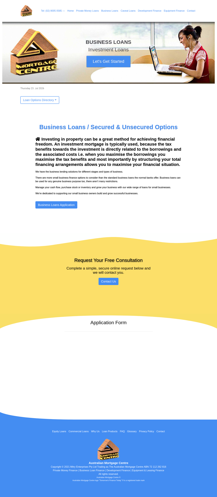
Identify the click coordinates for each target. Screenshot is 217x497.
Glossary (132, 431)
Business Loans (109, 10)
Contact (191, 10)
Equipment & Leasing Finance (148, 470)
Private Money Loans (87, 10)
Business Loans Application (56, 205)
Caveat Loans (128, 10)
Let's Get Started (108, 61)
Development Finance (149, 10)
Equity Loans (59, 431)
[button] (18, 53)
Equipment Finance (174, 10)
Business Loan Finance (92, 470)
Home (70, 10)
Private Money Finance (65, 470)
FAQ (122, 431)
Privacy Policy (146, 431)
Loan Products (109, 431)
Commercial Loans (79, 431)
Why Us (95, 431)
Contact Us (108, 281)
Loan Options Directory (38, 100)
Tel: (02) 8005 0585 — (53, 10)
